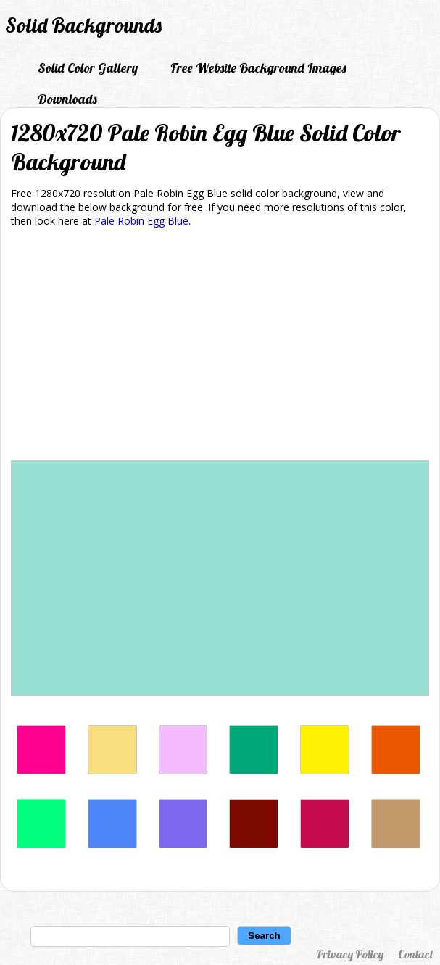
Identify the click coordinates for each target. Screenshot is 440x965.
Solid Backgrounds (83, 25)
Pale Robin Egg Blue (141, 221)
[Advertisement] (220, 346)
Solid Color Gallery (88, 67)
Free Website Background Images (258, 67)
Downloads (67, 99)
